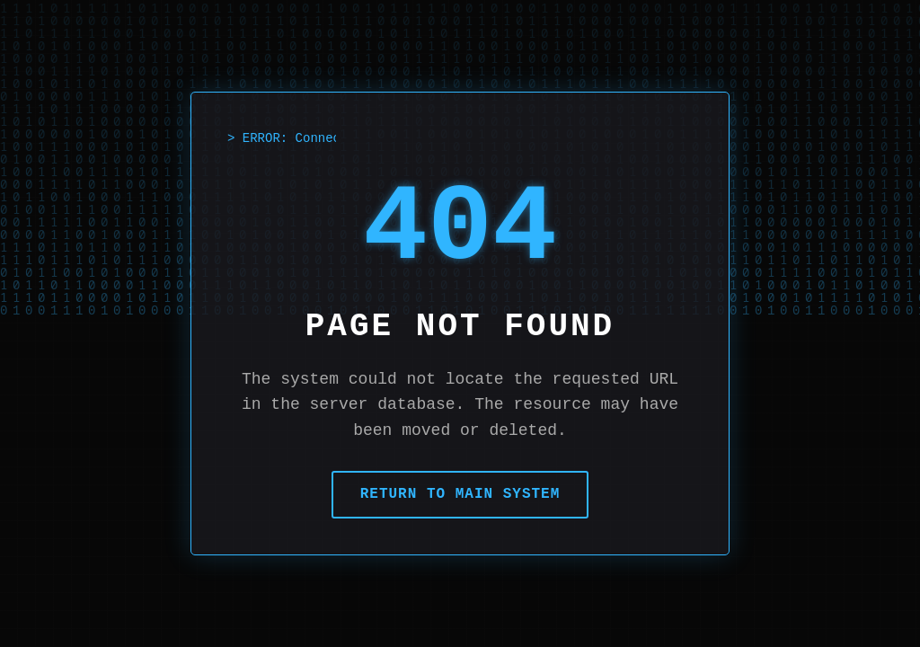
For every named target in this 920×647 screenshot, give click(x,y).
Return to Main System (460, 494)
